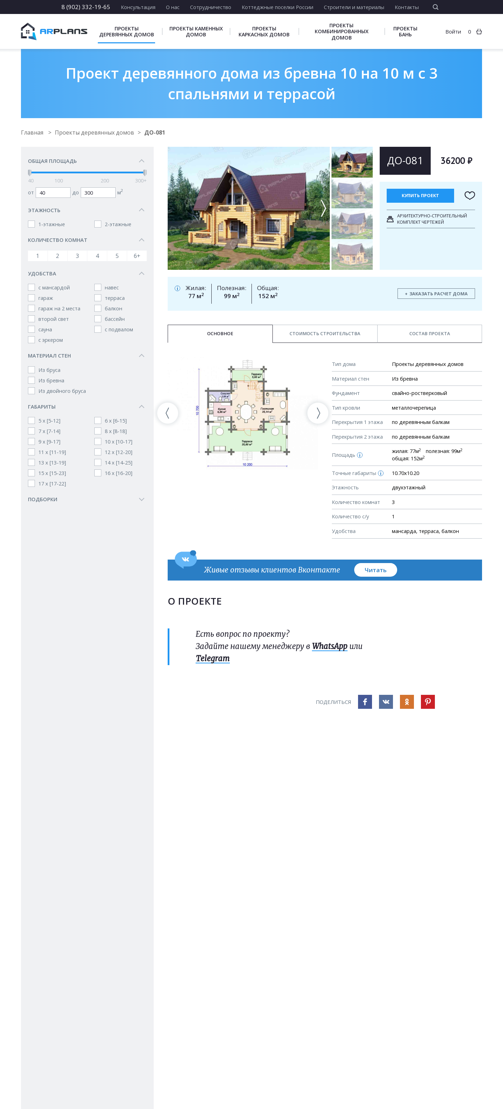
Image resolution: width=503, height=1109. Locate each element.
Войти (453, 31)
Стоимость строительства (325, 334)
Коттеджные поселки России (277, 6)
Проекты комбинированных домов (342, 31)
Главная (33, 132)
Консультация (138, 6)
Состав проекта (429, 334)
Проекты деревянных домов (126, 31)
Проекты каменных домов (196, 31)
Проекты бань (405, 31)
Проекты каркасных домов (264, 31)
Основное (220, 334)
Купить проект (420, 196)
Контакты (407, 6)
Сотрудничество (210, 6)
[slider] (29, 173)
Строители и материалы (354, 6)
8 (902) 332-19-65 (85, 7)
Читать (376, 570)
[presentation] (167, 413)
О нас (173, 6)
